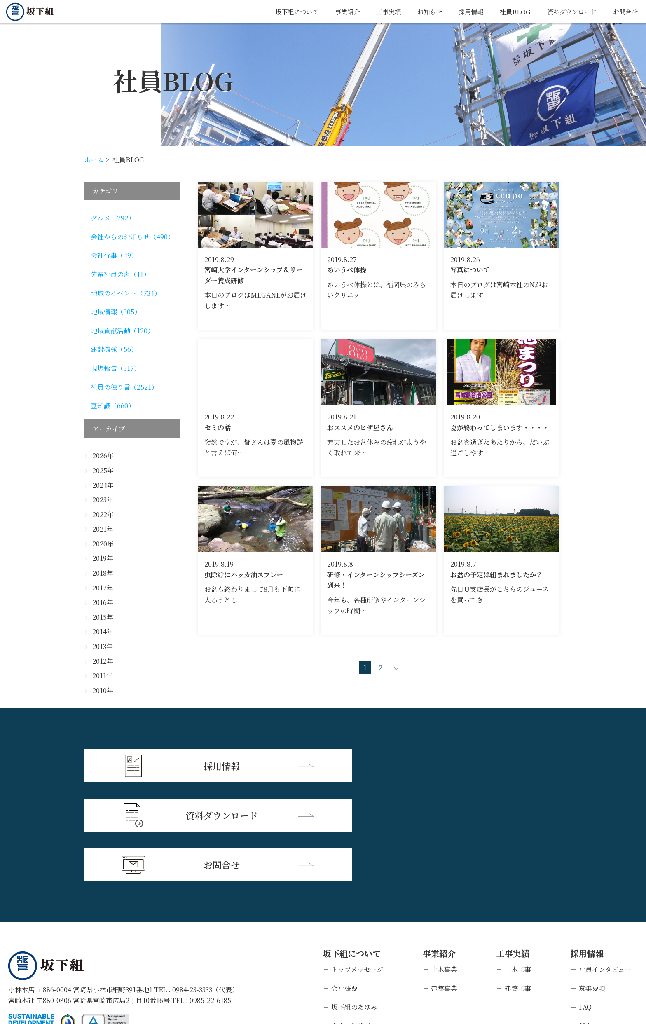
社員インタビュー (605, 868)
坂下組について (283, 11)
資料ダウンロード (568, 11)
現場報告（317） (115, 368)
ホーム (94, 159)
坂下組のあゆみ (354, 906)
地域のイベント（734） (126, 293)
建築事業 (444, 887)
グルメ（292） (113, 218)
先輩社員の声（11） (120, 274)
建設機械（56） (114, 349)
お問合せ (624, 11)
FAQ (585, 906)
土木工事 (518, 868)
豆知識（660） (113, 405)
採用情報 (464, 11)
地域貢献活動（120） (122, 330)
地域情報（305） (116, 311)
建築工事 (518, 887)
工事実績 (378, 11)
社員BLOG (510, 11)
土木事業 (444, 868)
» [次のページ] (396, 668)
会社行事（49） (114, 255)
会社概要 (344, 887)
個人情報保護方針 (88, 970)
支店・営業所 (351, 925)
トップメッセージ (357, 868)
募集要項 (592, 887)
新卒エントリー (602, 925)
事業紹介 (336, 11)
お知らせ (421, 11)
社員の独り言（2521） (124, 387)
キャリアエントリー (608, 943)
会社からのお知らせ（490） (132, 236)
